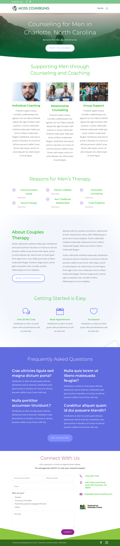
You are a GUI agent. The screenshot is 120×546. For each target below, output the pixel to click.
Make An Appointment (28, 278)
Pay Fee (100, 8)
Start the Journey (60, 48)
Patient (16, 497)
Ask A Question (60, 438)
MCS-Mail (62, 543)
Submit (68, 532)
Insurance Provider (22, 500)
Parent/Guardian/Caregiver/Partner (29, 504)
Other (16, 507)
